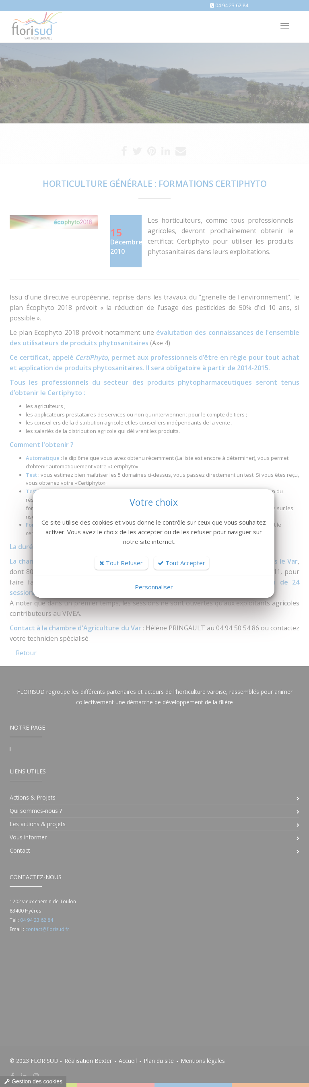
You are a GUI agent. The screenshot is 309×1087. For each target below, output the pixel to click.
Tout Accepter (181, 563)
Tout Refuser (121, 563)
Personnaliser (154, 587)
